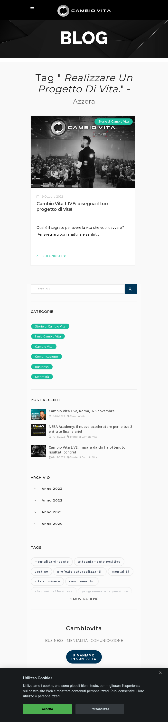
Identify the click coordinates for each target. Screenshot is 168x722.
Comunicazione (46, 356)
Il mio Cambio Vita (48, 336)
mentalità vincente (52, 561)
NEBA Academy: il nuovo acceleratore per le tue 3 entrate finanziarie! (90, 429)
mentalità (121, 571)
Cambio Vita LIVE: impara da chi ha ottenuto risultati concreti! (87, 449)
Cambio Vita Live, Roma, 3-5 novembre (81, 411)
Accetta (47, 709)
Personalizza (100, 709)
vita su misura (47, 581)
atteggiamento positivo (99, 561)
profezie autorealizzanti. (80, 571)
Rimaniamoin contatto (84, 657)
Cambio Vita (44, 346)
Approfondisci (51, 256)
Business (42, 367)
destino (41, 571)
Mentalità (42, 377)
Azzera (84, 101)
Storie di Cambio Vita (113, 121)
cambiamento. (82, 581)
